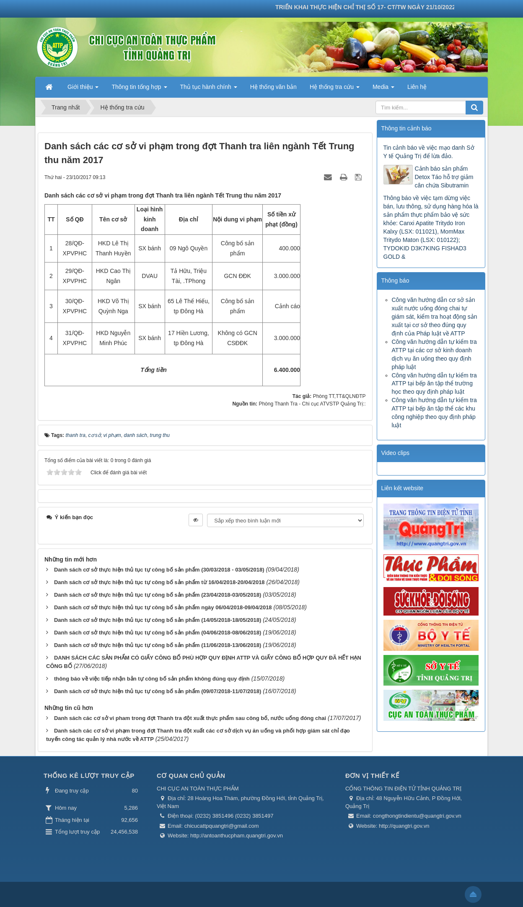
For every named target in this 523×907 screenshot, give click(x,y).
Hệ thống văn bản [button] (273, 86)
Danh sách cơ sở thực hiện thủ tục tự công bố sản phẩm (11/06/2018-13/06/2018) (157, 645)
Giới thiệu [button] (82, 89)
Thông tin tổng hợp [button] (139, 89)
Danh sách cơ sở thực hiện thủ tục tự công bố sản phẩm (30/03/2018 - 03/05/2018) (159, 570)
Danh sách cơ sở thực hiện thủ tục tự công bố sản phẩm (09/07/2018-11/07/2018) (157, 691)
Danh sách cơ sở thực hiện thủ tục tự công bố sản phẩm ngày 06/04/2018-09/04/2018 (163, 607)
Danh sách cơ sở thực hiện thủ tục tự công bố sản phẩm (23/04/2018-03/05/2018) (157, 595)
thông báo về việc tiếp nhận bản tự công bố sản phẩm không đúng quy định (152, 679)
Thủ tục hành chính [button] (208, 89)
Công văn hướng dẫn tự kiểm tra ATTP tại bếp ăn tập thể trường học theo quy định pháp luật (434, 383)
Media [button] (383, 89)
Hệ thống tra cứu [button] (335, 89)
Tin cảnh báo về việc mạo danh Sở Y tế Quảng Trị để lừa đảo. (428, 151)
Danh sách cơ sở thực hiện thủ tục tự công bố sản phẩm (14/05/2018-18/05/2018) (157, 620)
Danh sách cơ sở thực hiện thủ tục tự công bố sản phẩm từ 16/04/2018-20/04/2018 (159, 582)
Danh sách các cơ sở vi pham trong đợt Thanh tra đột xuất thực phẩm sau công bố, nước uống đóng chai (190, 718)
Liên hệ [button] (417, 86)
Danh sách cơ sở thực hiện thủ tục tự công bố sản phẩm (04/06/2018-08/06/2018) (157, 632)
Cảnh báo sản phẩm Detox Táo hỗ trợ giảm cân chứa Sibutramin (444, 177)
